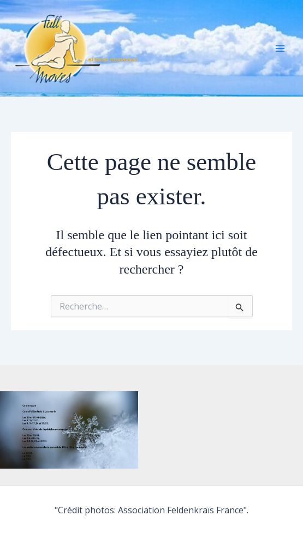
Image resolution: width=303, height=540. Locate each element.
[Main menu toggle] (280, 48)
